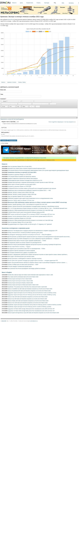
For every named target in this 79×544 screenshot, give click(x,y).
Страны (40, 2)
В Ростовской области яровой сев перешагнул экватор (22, 176)
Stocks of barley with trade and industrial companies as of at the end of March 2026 (28, 300)
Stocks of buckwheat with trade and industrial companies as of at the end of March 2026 (29, 290)
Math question (5, 132)
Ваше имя (3, 89)
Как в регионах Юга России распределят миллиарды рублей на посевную (26, 268)
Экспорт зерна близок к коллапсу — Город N (19, 246)
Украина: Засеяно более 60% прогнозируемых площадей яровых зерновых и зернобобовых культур (33, 206)
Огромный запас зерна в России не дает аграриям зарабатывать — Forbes (27, 240)
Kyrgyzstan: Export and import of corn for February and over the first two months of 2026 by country (32, 292)
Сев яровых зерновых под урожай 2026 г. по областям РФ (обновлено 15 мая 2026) (24, 157)
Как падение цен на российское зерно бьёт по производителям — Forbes (26, 248)
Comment (3, 98)
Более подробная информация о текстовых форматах (61, 121)
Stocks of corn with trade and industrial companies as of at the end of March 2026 (27, 302)
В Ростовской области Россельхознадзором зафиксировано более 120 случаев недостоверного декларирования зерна (38, 170)
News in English (7, 272)
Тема (1, 94)
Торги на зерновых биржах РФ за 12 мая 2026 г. (20, 222)
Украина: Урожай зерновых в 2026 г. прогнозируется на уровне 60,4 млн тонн (27, 204)
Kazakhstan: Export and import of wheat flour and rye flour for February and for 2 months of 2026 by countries (34, 304)
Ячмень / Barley (22, 82)
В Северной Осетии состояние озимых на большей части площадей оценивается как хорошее (32, 188)
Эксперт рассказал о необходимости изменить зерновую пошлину (25, 258)
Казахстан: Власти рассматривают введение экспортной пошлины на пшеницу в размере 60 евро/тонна (34, 244)
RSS (63, 3)
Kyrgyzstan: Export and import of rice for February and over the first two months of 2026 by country (32, 294)
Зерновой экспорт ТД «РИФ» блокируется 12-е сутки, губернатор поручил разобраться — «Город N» (33, 238)
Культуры (48, 2)
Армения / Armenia (11, 82)
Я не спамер (5, 143)
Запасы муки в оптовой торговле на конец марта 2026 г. (22, 184)
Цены (23, 2)
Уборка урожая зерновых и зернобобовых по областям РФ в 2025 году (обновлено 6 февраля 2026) (28, 160)
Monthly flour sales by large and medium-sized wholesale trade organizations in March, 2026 (30, 274)
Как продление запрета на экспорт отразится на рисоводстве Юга (24, 242)
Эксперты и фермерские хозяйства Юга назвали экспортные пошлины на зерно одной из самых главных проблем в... (38, 254)
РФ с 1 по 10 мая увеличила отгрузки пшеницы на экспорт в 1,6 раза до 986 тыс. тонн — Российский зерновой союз (37, 208)
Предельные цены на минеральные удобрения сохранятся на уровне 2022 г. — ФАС (29, 190)
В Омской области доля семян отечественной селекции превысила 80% (26, 212)
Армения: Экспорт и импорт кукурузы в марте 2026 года (22, 194)
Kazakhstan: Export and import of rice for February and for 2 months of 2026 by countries (29, 306)
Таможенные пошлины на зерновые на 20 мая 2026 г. (22, 172)
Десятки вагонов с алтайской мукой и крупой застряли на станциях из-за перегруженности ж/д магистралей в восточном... (39, 236)
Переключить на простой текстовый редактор (12, 119)
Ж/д (55, 2)
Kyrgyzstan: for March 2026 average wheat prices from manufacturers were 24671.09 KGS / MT (31, 308)
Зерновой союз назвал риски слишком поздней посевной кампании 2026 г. (27, 168)
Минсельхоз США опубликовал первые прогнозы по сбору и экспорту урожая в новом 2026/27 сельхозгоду (37, 202)
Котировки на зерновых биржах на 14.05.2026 (19, 174)
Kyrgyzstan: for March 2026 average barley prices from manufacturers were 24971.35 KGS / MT (31, 310)
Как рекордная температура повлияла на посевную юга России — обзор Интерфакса (29, 234)
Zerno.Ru (10, 19)
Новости (15, 2)
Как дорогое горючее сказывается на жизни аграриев (21, 250)
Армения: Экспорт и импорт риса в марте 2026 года (21, 192)
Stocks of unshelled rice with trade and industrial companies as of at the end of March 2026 (30, 288)
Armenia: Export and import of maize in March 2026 (20, 280)
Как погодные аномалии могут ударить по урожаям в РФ (22, 252)
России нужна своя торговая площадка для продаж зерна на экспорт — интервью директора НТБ (33, 260)
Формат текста (6, 121)
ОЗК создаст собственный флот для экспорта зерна (21, 256)
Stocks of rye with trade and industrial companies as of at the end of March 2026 (27, 298)
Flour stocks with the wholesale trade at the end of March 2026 (23, 276)
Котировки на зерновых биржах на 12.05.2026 (19, 218)
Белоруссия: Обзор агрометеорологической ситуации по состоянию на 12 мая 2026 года (30, 210)
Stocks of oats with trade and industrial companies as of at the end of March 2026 (27, 296)
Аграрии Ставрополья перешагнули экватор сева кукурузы (23, 178)
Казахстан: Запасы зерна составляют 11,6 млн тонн (21, 200)
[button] (4, 101)
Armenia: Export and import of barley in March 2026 (20, 282)
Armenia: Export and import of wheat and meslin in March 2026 (23, 284)
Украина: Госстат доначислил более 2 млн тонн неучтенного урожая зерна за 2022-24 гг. (30, 216)
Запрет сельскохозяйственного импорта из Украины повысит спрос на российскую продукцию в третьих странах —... (37, 262)
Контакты (71, 3)
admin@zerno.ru (34, 321)
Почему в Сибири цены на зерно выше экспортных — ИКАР (23, 264)
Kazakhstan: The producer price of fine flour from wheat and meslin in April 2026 (27, 286)
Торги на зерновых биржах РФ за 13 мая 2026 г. (20, 196)
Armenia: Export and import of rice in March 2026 (20, 278)
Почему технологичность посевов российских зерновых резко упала (25, 232)
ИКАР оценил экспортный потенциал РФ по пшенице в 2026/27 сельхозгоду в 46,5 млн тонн (31, 214)
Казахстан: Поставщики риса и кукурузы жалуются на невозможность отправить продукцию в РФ (32, 230)
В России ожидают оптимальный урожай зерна (20, 266)
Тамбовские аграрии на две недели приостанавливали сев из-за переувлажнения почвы (30, 198)
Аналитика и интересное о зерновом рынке (16, 228)
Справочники (31, 2)
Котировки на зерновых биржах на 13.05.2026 (19, 186)
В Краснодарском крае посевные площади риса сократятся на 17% (25, 180)
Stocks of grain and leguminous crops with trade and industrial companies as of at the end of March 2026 (33, 312)
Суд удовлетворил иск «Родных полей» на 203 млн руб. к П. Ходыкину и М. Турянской (30, 224)
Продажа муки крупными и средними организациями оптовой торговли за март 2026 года (30, 182)
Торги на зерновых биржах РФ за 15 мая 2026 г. (20, 166)
